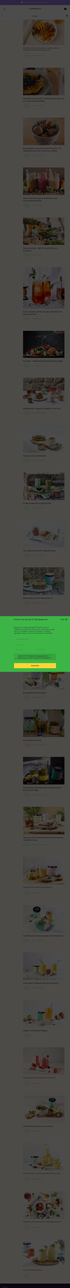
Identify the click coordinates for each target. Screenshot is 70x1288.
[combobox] (35, 644)
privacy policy (42, 656)
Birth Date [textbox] (19, 649)
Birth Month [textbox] (41, 649)
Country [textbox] (19, 644)
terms (31, 656)
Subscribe (35, 666)
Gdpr (15, 657)
